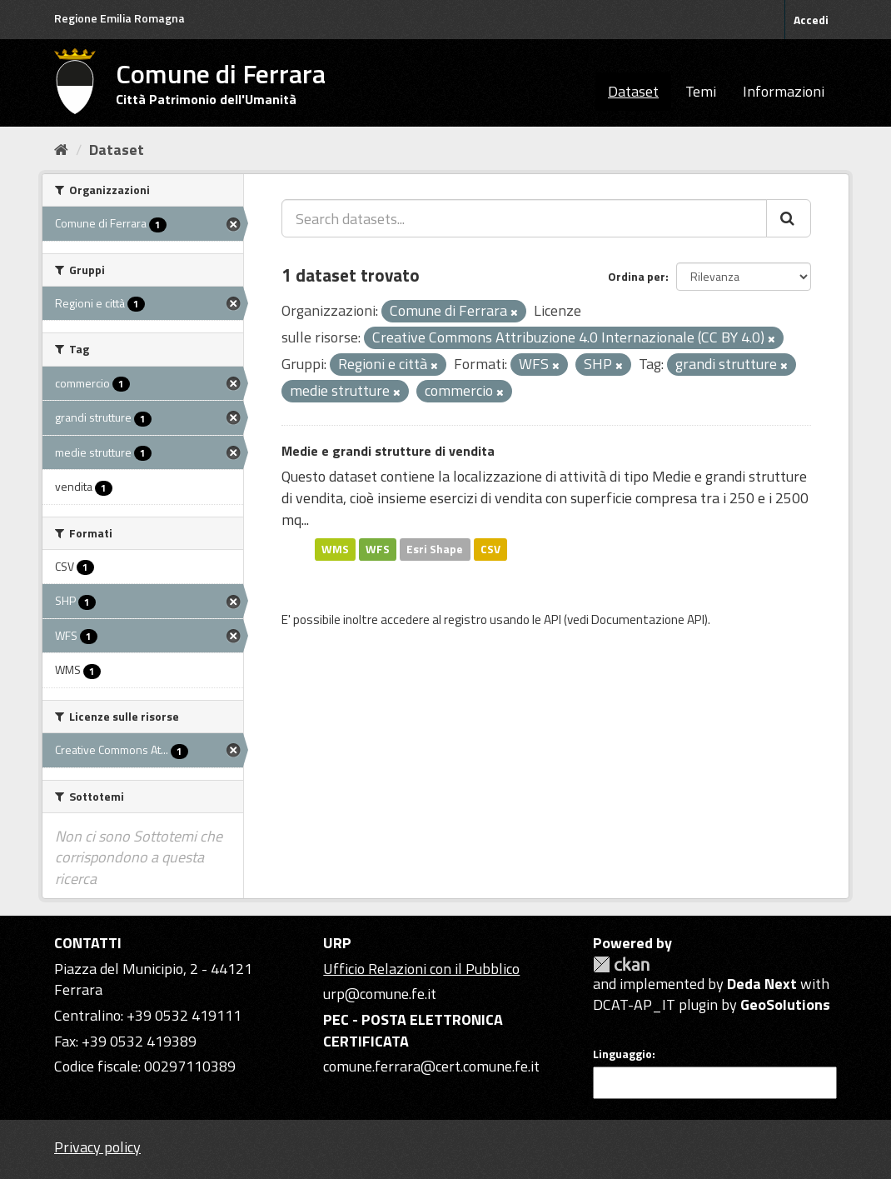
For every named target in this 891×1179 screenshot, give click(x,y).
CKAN (621, 964)
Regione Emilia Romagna (119, 18)
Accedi (811, 19)
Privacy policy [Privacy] (97, 1147)
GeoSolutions (785, 1004)
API (552, 619)
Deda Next (762, 983)
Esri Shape (434, 549)
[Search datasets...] (524, 218)
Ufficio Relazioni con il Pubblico (421, 968)
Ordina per (636, 276)
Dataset (633, 91)
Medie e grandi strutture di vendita (388, 451)
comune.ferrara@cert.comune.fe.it (431, 1066)
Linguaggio (622, 1054)
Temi (700, 91)
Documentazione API (647, 619)
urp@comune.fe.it (379, 993)
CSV (490, 549)
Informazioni (783, 91)
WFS (378, 549)
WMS (335, 549)
